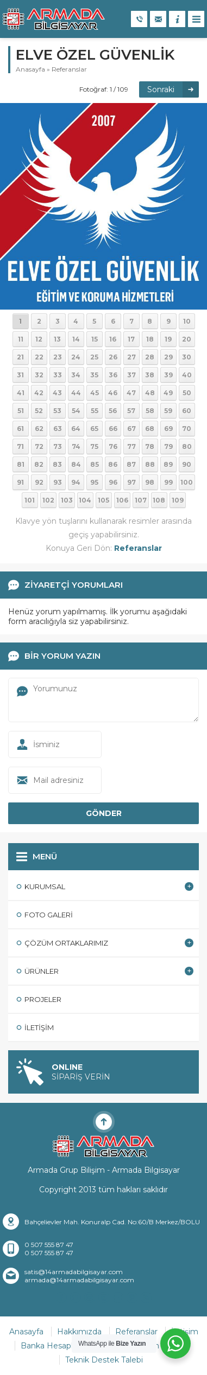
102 (48, 500)
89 (168, 464)
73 (57, 446)
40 (187, 375)
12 (38, 339)
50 (187, 393)
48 (150, 393)
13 (57, 339)
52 (39, 411)
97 (131, 482)
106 (122, 500)
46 (112, 393)
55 (94, 411)
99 (168, 482)
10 (187, 321)
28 (149, 357)
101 (29, 500)
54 (76, 411)
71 (20, 446)
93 (57, 482)
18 (150, 339)
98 (149, 482)
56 (113, 411)
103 (67, 500)
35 (94, 375)
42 (38, 393)
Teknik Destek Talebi (104, 1360)
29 (168, 357)
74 (76, 446)
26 (113, 357)
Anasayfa (30, 69)
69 (168, 429)
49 (168, 393)
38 (149, 375)
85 (94, 464)
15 (94, 339)
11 (20, 339)
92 (39, 482)
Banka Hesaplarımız (58, 1346)
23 (57, 357)
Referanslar (69, 69)
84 (76, 464)
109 (178, 500)
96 (113, 482)
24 (75, 357)
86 (112, 464)
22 (39, 357)
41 (20, 393)
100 (186, 482)
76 (113, 446)
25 (94, 357)
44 (76, 393)
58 (150, 411)
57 (131, 411)
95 (94, 482)
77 (131, 446)
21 (20, 357)
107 (141, 500)
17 (131, 339)
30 (186, 357)
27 (131, 357)
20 (186, 339)
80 (187, 446)
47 (131, 393)
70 (186, 429)
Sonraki (160, 89)
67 (131, 429)
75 (94, 446)
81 (20, 464)
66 (113, 429)
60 (186, 411)
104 (85, 500)
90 (186, 464)
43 (57, 393)
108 (159, 500)
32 (39, 375)
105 (103, 500)
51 (20, 411)
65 (94, 429)
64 (75, 429)
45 (94, 393)
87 (131, 464)
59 (168, 411)
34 (75, 375)
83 (57, 464)
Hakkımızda (79, 1332)
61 (20, 429)
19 (168, 339)
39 (168, 375)
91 (20, 482)
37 (131, 375)
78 (149, 446)
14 (76, 339)
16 (112, 339)
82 (38, 464)
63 (57, 429)
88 (150, 464)
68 (149, 429)
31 (20, 375)
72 (39, 446)
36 (113, 375)
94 (75, 482)
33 (57, 375)
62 (39, 429)
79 (168, 446)
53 (57, 411)
